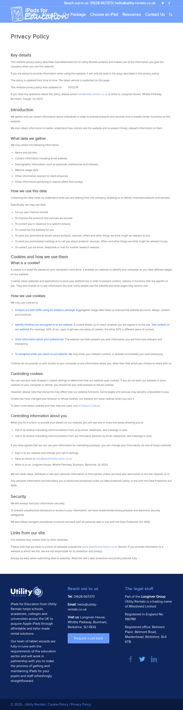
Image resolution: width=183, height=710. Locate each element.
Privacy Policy (81, 705)
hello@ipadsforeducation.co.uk (54, 459)
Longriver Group (153, 597)
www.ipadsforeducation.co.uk (99, 547)
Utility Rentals (35, 705)
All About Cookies (89, 406)
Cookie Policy (58, 705)
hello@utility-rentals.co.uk (135, 3)
